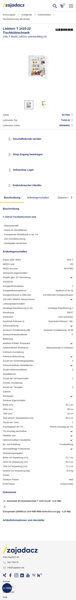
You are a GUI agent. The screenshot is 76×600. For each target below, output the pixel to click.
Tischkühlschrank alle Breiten (16, 19)
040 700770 (10, 562)
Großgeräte (26, 15)
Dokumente (64, 197)
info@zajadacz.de (13, 568)
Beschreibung (12, 197)
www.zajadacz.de (11, 557)
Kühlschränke (44, 15)
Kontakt (6, 581)
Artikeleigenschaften (38, 197)
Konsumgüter (9, 15)
